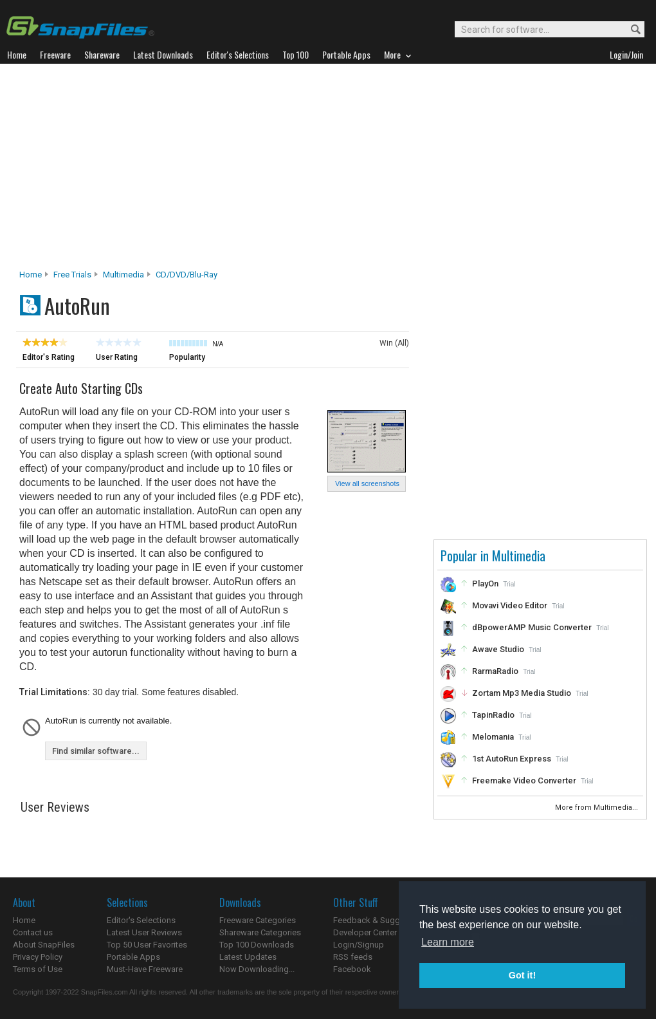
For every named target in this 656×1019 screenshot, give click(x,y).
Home (30, 274)
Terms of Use (37, 969)
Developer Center (365, 932)
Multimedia (123, 274)
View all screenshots (367, 483)
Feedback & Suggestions (380, 920)
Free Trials (72, 274)
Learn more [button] (447, 942)
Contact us (33, 932)
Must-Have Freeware (145, 969)
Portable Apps (133, 957)
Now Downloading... (257, 969)
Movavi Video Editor (509, 605)
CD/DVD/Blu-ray (186, 274)
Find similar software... (96, 751)
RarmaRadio (495, 671)
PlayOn (485, 583)
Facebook (352, 969)
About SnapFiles (44, 944)
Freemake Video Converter (524, 780)
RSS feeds (352, 957)
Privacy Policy (37, 957)
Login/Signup (358, 944)
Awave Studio (498, 649)
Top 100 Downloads (256, 944)
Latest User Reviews (144, 932)
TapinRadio (493, 715)
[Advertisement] (328, 170)
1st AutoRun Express (511, 758)
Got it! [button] (522, 975)
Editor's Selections (141, 920)
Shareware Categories (260, 932)
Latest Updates (248, 957)
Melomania (493, 737)
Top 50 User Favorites (147, 944)
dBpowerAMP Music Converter (532, 627)
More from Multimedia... (597, 807)
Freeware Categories (257, 920)
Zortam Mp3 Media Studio (521, 693)
